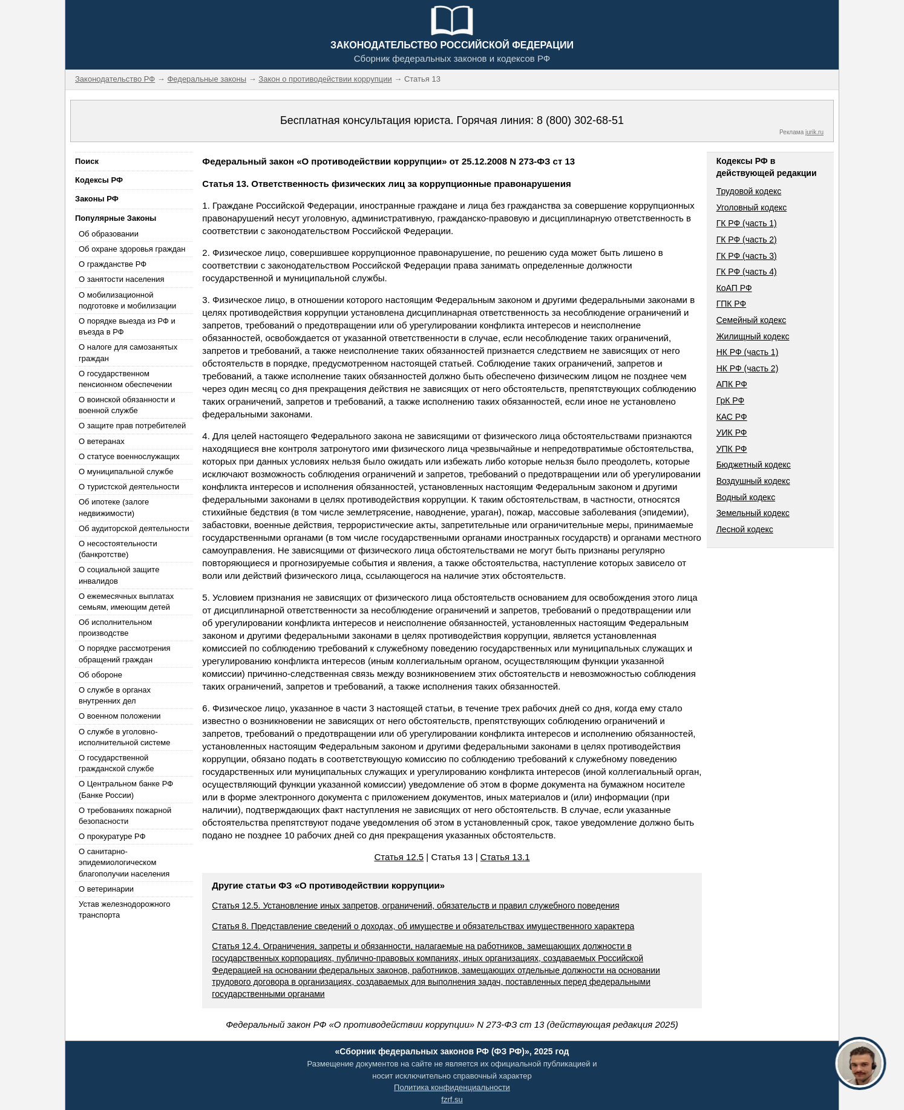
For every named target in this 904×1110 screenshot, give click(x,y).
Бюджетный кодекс (753, 464)
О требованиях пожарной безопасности (125, 816)
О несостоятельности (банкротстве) (118, 549)
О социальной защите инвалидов (119, 575)
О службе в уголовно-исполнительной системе (125, 737)
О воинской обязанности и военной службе (127, 405)
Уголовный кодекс (751, 207)
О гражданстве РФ (112, 264)
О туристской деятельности (129, 486)
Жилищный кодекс (753, 336)
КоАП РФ (734, 288)
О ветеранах (102, 441)
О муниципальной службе (126, 471)
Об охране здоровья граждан (132, 248)
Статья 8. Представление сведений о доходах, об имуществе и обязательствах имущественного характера (423, 926)
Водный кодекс (746, 497)
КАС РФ (731, 417)
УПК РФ (731, 449)
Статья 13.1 (505, 857)
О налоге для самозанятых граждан (128, 352)
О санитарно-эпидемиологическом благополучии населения (124, 862)
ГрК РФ (730, 400)
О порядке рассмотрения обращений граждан (125, 654)
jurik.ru (814, 132)
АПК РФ (731, 384)
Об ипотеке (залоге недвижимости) (114, 507)
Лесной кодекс (744, 529)
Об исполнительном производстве (115, 628)
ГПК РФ (731, 304)
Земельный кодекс (753, 513)
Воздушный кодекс (753, 481)
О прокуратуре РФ (112, 836)
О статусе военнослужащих (129, 456)
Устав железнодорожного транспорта (124, 909)
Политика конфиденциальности (452, 1087)
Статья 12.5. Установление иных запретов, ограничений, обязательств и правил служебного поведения (415, 905)
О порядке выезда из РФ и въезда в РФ (127, 326)
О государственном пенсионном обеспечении (125, 379)
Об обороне (100, 674)
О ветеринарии (106, 888)
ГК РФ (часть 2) (746, 239)
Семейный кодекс (751, 320)
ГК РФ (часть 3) (746, 256)
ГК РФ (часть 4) (746, 271)
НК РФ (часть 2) (747, 368)
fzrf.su (451, 1099)
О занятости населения (122, 279)
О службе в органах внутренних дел (115, 695)
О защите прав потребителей (132, 425)
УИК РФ (731, 432)
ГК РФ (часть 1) (746, 223)
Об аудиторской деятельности (134, 528)
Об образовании (109, 233)
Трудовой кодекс (749, 191)
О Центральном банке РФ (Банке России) (126, 789)
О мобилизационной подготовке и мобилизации (127, 300)
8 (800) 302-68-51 (580, 120)
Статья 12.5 (399, 857)
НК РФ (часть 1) (747, 352)
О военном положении (120, 715)
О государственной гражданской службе (116, 763)
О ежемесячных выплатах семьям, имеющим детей (126, 602)
